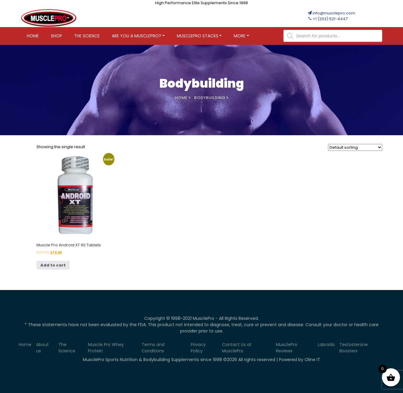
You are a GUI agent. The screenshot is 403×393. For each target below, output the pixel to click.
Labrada (326, 345)
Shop (56, 36)
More (239, 36)
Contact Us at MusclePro (236, 348)
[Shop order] (355, 147)
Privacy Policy (198, 348)
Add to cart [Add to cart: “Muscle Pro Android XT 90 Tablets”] (53, 265)
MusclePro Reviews (286, 348)
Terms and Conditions (153, 348)
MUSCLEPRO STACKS (197, 36)
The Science (87, 36)
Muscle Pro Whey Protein (106, 348)
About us (42, 348)
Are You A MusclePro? (136, 36)
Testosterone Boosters (353, 348)
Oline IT (312, 360)
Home (33, 36)
